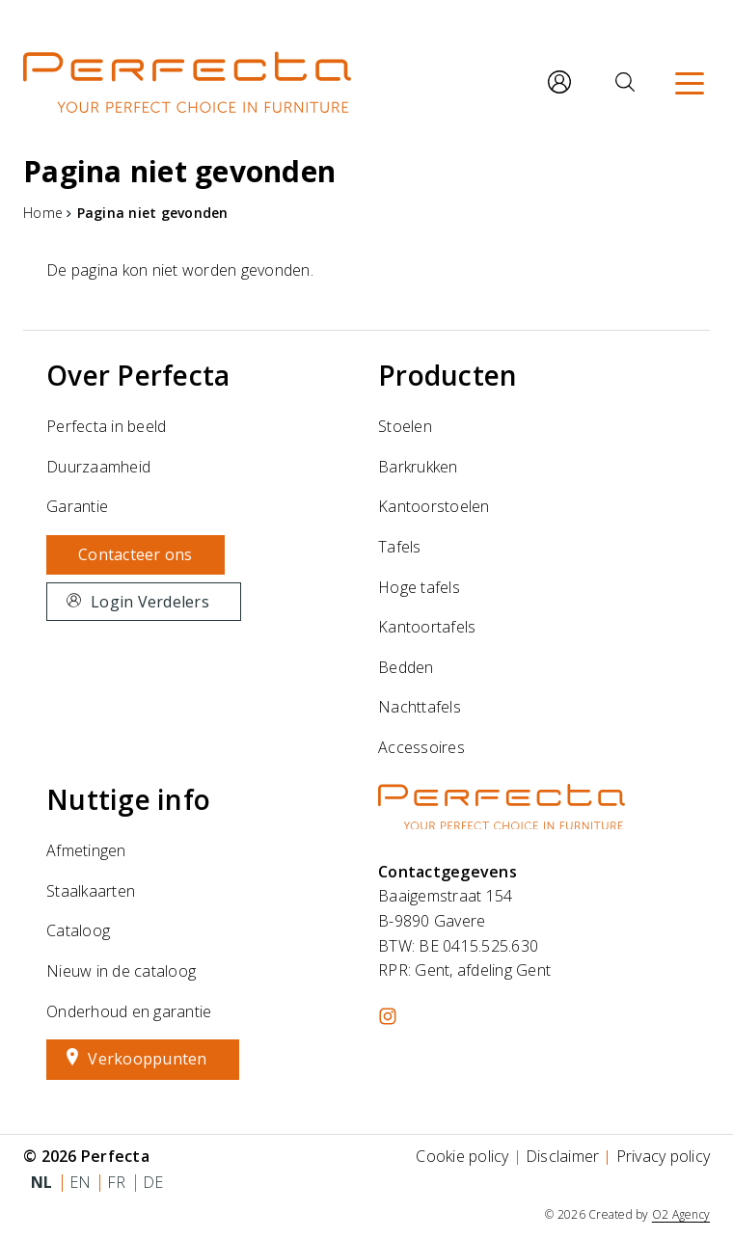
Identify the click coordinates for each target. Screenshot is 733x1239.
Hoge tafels (419, 587)
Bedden (406, 667)
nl (42, 1182)
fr (116, 1182)
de (153, 1182)
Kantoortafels (426, 626)
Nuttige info (128, 799)
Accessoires (421, 747)
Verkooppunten (147, 1058)
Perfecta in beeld (106, 426)
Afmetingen (86, 850)
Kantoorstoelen (434, 506)
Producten (447, 375)
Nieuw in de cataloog (121, 971)
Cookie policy (462, 1156)
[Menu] (689, 82)
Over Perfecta (138, 375)
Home (43, 212)
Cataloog (78, 930)
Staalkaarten (90, 891)
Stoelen (405, 426)
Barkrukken (418, 466)
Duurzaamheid (98, 466)
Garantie (77, 506)
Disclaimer (563, 1156)
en (80, 1182)
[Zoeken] (625, 82)
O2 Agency (681, 1214)
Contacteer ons (135, 554)
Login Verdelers (150, 601)
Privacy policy (663, 1156)
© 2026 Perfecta (86, 1156)
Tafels (399, 546)
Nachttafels (419, 706)
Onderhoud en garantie (128, 1011)
